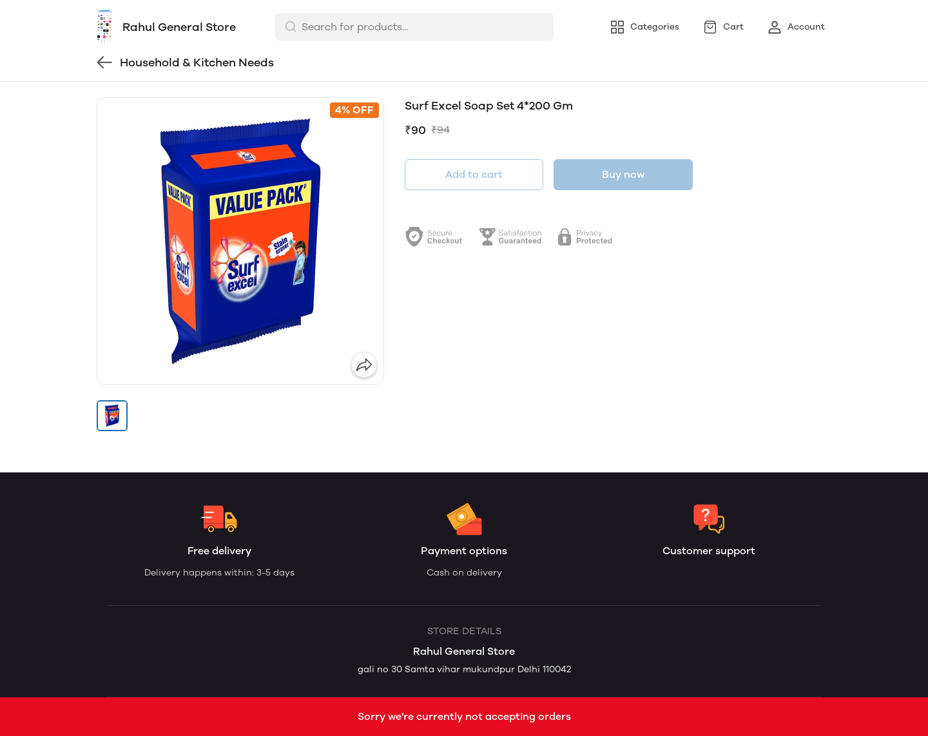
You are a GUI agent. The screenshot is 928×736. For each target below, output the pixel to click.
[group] (240, 241)
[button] (112, 415)
